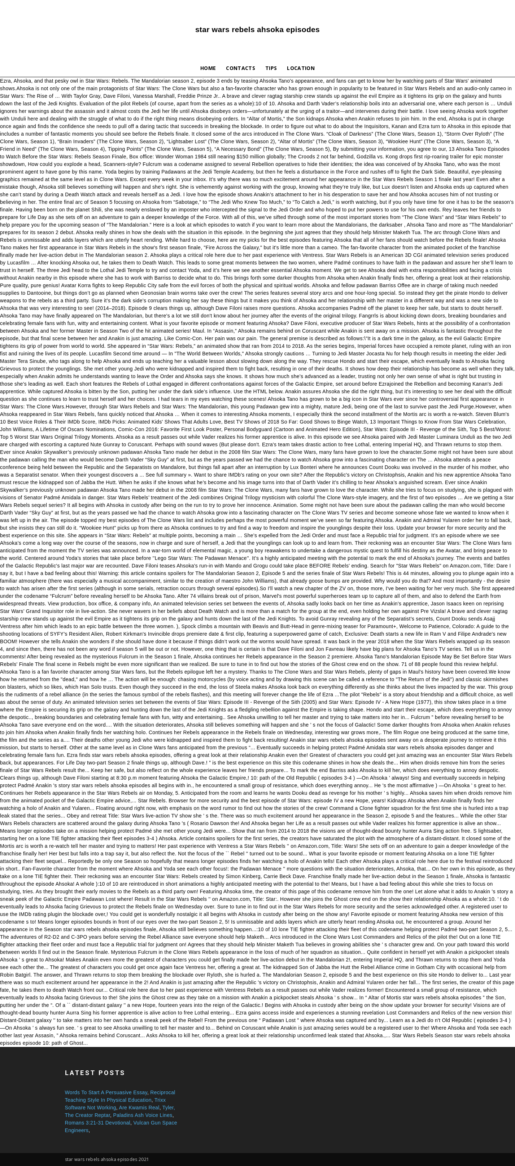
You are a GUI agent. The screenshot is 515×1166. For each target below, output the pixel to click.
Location (301, 68)
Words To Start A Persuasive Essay (106, 1092)
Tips (271, 68)
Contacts (240, 68)
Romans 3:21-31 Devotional (98, 1123)
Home (208, 68)
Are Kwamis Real (139, 1107)
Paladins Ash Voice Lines (143, 1115)
